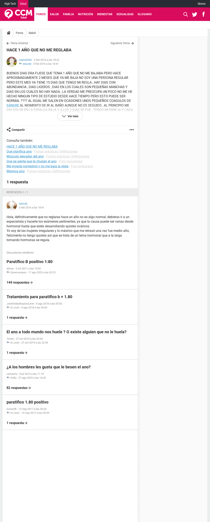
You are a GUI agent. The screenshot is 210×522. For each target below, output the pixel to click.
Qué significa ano (19, 151)
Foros (41, 14)
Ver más (72, 116)
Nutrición (85, 14)
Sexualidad (125, 14)
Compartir (18, 129)
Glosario (145, 14)
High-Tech (10, 3)
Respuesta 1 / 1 (17, 192)
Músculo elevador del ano (25, 156)
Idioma (201, 3)
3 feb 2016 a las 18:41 (46, 63)
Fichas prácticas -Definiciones (56, 151)
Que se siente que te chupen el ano (32, 161)
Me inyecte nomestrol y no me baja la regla (37, 166)
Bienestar (104, 14)
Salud (23, 3)
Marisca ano (16, 171)
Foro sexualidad (70, 161)
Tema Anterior (19, 43)
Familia (68, 14)
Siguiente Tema (120, 43)
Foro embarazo (82, 166)
